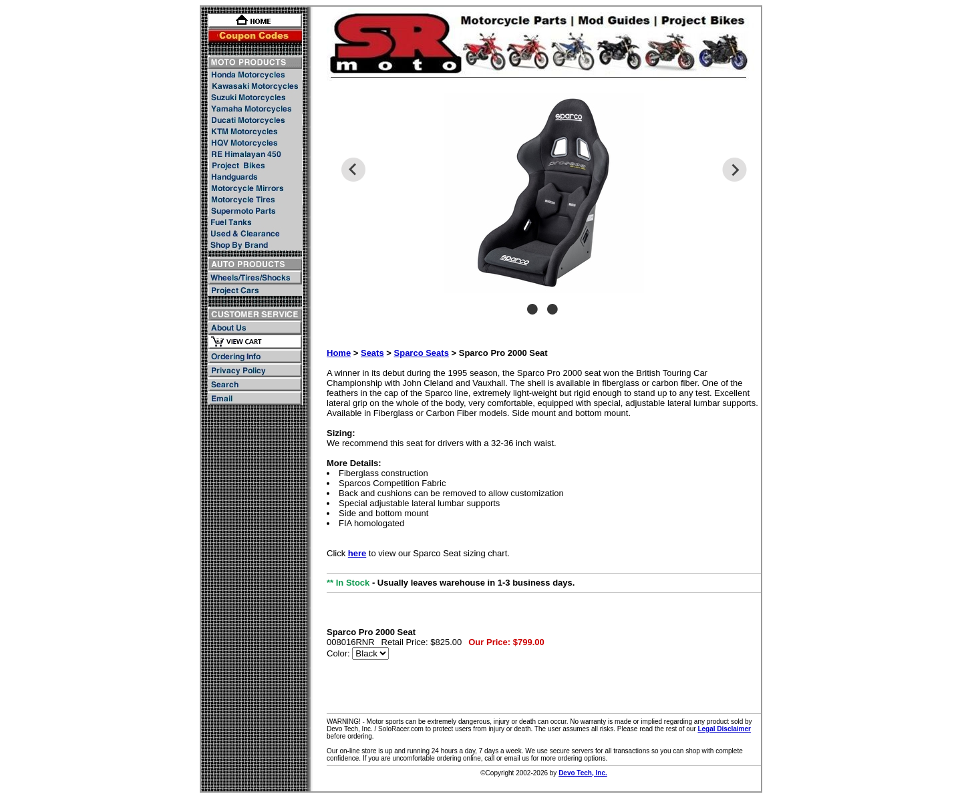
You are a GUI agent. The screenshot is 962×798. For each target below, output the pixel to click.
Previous (353, 169)
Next (735, 169)
